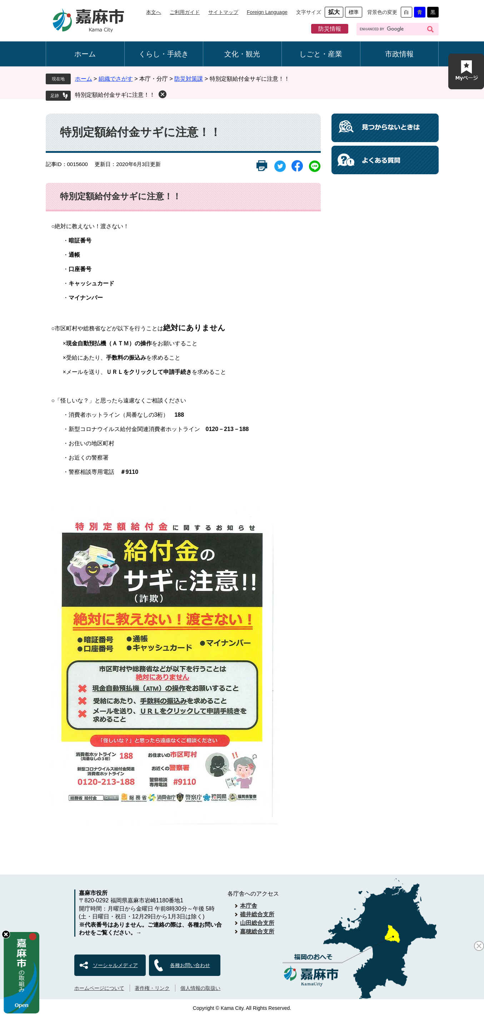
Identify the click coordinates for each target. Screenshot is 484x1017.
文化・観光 (242, 54)
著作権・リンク (152, 988)
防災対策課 (188, 79)
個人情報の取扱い (200, 988)
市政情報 (399, 54)
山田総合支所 (257, 923)
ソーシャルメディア (115, 965)
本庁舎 (248, 906)
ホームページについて (99, 988)
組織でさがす (116, 79)
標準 (354, 12)
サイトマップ (223, 12)
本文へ (153, 12)
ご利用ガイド (185, 12)
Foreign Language (267, 12)
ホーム (85, 54)
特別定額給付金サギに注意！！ (115, 95)
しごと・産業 (320, 54)
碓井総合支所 (257, 914)
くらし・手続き (164, 54)
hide (6, 934)
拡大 (334, 12)
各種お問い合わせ (190, 965)
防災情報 (329, 29)
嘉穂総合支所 (257, 931)
